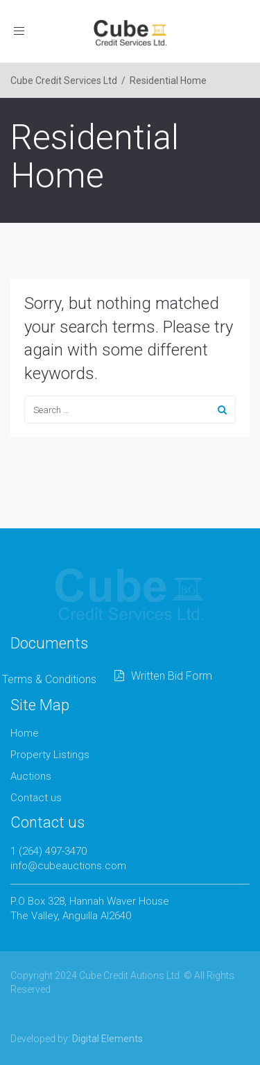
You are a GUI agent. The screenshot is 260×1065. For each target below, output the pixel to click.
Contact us (36, 797)
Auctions (30, 776)
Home (24, 733)
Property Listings (49, 754)
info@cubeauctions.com (68, 865)
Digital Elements (107, 1038)
